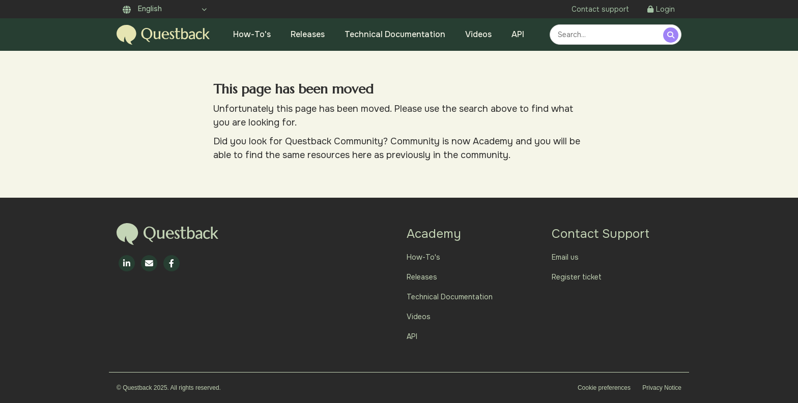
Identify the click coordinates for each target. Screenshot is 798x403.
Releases (308, 34)
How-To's (252, 34)
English (142, 8)
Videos (478, 34)
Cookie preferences (604, 387)
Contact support (600, 9)
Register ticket (577, 277)
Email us (565, 257)
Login (661, 9)
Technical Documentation (395, 34)
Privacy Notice (661, 387)
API (517, 34)
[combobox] (608, 34)
